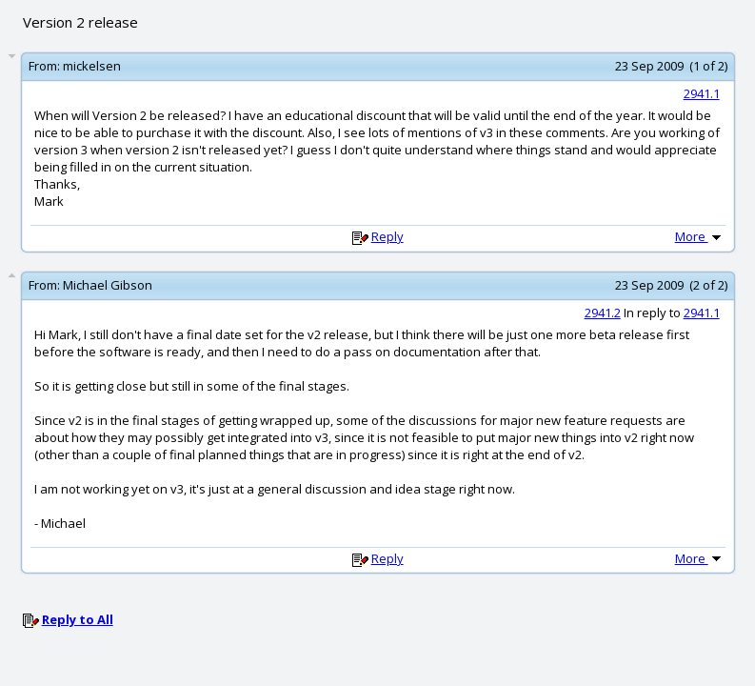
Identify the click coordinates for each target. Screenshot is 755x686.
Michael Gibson (107, 284)
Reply (387, 236)
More (700, 236)
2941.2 (603, 312)
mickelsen (92, 65)
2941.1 (702, 93)
